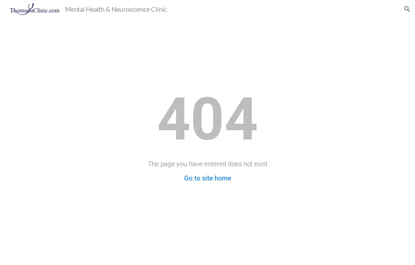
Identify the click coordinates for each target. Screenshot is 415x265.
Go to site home (207, 178)
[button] (407, 9)
